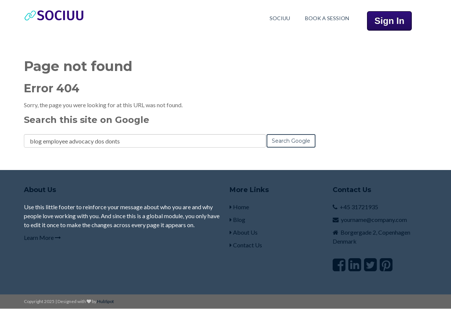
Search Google (291, 140)
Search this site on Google (86, 119)
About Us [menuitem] (244, 232)
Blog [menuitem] (237, 219)
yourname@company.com (374, 219)
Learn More (42, 237)
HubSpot (105, 301)
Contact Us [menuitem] (246, 244)
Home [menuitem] (239, 206)
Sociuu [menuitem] (280, 18)
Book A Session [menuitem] (327, 18)
